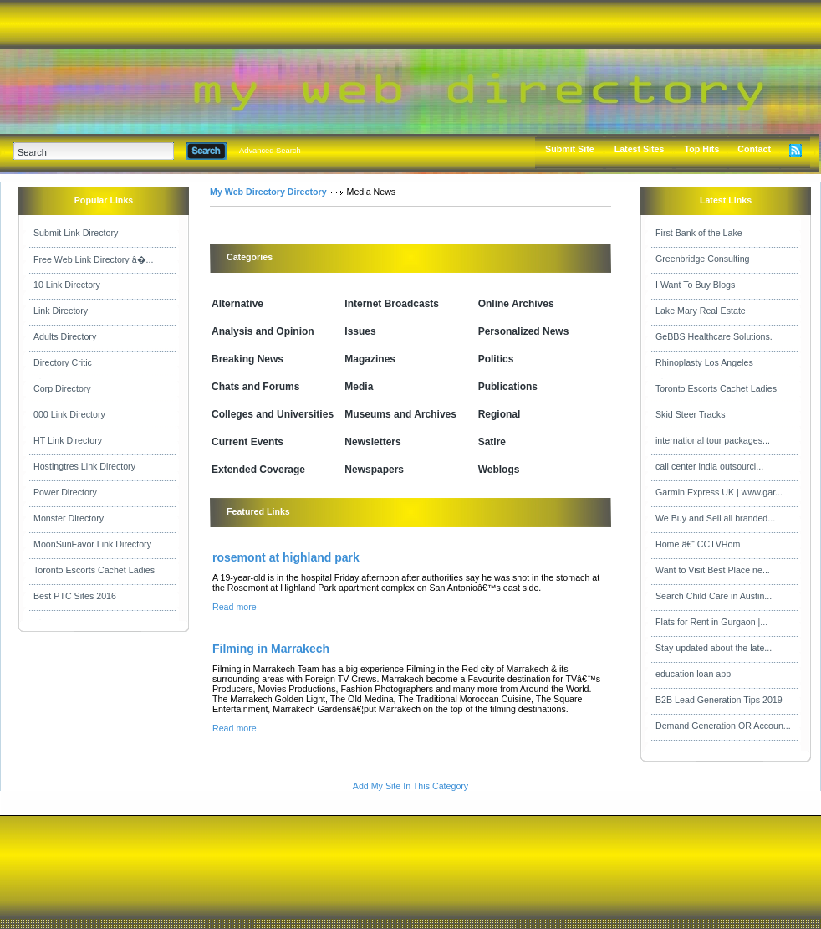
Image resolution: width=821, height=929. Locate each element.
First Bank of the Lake (698, 233)
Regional (499, 414)
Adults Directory (64, 336)
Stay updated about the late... (713, 648)
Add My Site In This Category (410, 786)
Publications (508, 387)
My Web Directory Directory (268, 192)
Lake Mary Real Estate (700, 310)
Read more (234, 607)
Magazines (369, 359)
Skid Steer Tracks (690, 414)
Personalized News (523, 331)
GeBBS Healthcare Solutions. (714, 336)
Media (358, 387)
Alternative (237, 304)
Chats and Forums (255, 387)
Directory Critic (62, 362)
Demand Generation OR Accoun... (723, 726)
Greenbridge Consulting (702, 259)
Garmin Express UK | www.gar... (719, 492)
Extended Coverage (258, 469)
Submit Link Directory (75, 233)
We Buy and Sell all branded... (715, 518)
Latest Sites (639, 149)
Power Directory (65, 492)
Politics (496, 359)
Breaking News (247, 359)
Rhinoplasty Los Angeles (704, 362)
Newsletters (372, 442)
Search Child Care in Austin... (713, 596)
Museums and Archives (400, 414)
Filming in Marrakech (270, 648)
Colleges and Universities (273, 414)
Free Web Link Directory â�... (93, 259)
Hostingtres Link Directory (84, 466)
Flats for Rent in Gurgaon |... (711, 622)
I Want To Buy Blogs (695, 285)
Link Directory (60, 310)
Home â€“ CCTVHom (697, 544)
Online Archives (516, 304)
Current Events (247, 442)
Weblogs (499, 469)
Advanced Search (270, 150)
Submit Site (569, 149)
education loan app (693, 674)
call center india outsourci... (709, 466)
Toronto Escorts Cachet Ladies (94, 570)
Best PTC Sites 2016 (74, 596)
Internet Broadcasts (391, 304)
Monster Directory (68, 518)
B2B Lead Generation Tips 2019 (719, 700)
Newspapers (374, 469)
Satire (492, 442)
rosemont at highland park (286, 557)
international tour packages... (712, 440)
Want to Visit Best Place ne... (712, 570)
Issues (359, 331)
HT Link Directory (67, 440)
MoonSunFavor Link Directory (92, 544)
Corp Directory (62, 388)
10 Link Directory (66, 285)
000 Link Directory (69, 414)
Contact (754, 149)
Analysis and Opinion (263, 331)
